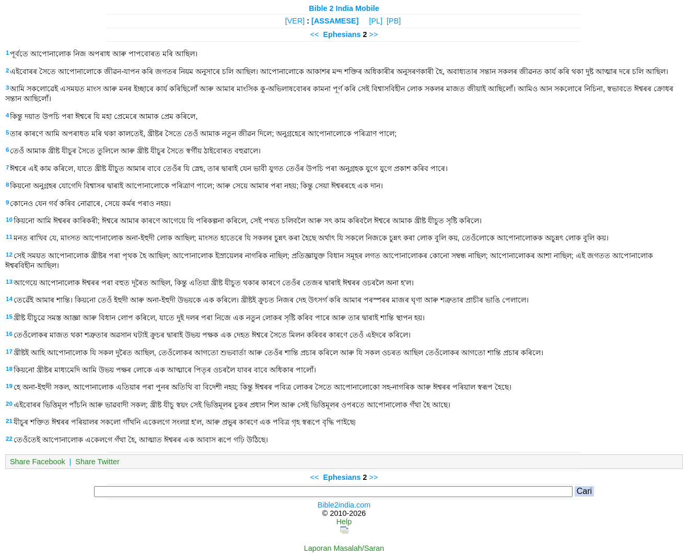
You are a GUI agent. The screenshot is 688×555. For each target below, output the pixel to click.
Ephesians (342, 34)
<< (314, 34)
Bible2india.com (344, 505)
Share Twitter (97, 461)
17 (9, 351)
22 (9, 439)
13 (9, 282)
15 (9, 316)
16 (9, 334)
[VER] (295, 21)
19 (9, 386)
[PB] (394, 21)
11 (9, 237)
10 (9, 219)
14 (9, 299)
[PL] (375, 21)
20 (9, 404)
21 (9, 421)
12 (9, 254)
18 (9, 369)
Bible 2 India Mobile (344, 8)
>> (373, 34)
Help (344, 521)
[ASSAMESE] (334, 21)
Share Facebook (37, 461)
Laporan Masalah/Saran (344, 548)
